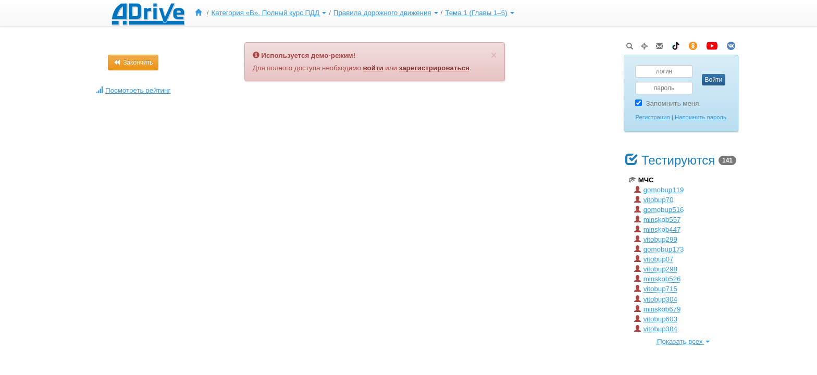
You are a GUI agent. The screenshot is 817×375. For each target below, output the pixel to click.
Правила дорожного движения (385, 13)
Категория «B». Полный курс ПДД (269, 13)
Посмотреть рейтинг (133, 90)
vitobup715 (655, 289)
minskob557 (657, 219)
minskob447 (657, 229)
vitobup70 (654, 200)
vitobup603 (655, 319)
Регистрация (652, 117)
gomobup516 (659, 210)
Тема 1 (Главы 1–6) (479, 13)
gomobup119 (659, 190)
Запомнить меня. (668, 103)
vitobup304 (655, 299)
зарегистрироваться (434, 68)
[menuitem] (200, 13)
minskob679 (657, 309)
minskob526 (657, 279)
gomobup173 (659, 249)
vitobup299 (655, 239)
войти (373, 68)
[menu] (353, 13)
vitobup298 (655, 269)
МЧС (641, 180)
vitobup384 (655, 329)
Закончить (133, 62)
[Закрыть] (493, 54)
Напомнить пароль (700, 117)
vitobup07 (654, 259)
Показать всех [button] (683, 341)
